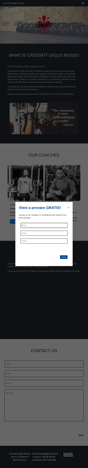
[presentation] (38, 250)
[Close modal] (68, 207)
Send (64, 257)
